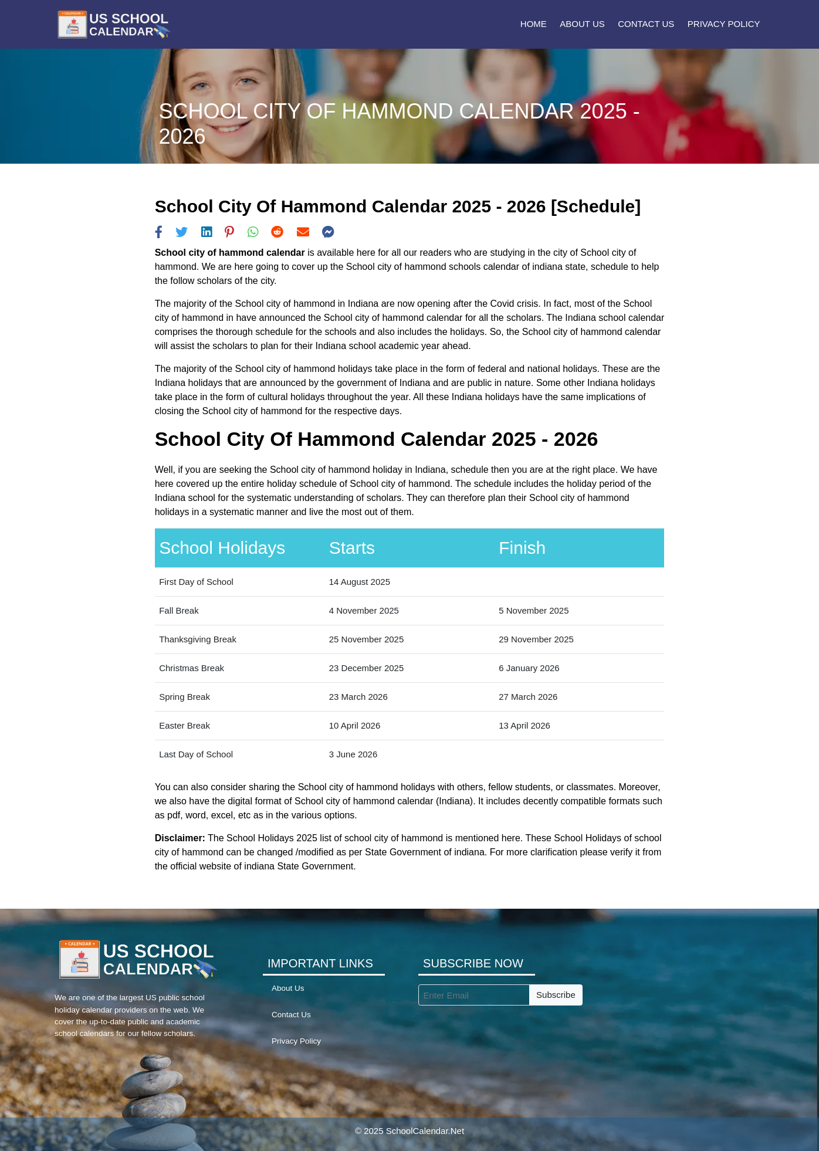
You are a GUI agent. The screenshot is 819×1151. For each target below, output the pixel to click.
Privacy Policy (724, 24)
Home (533, 24)
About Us (582, 24)
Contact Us (646, 24)
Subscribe (556, 995)
